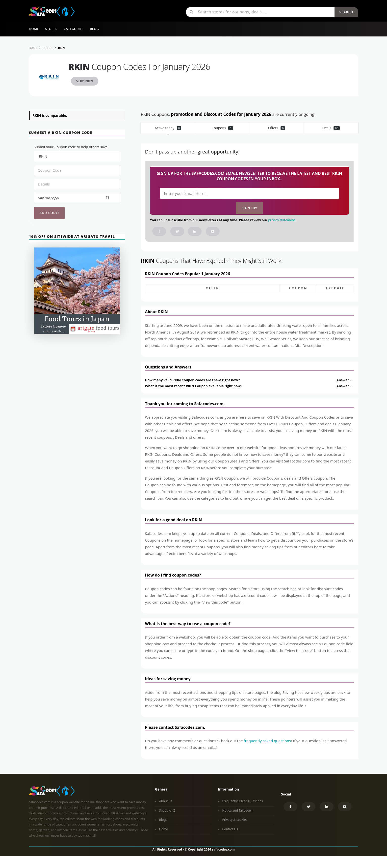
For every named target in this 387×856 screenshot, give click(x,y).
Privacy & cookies (234, 820)
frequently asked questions (267, 740)
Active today (168, 127)
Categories (73, 29)
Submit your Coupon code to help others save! (71, 147)
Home (34, 29)
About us (165, 801)
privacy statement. (282, 220)
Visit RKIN (84, 81)
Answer (344, 380)
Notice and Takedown (237, 810)
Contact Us (230, 829)
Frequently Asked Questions (242, 801)
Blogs (163, 820)
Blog (94, 29)
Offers (276, 127)
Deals (331, 127)
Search (346, 12)
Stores (51, 29)
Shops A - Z (167, 810)
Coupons (222, 127)
